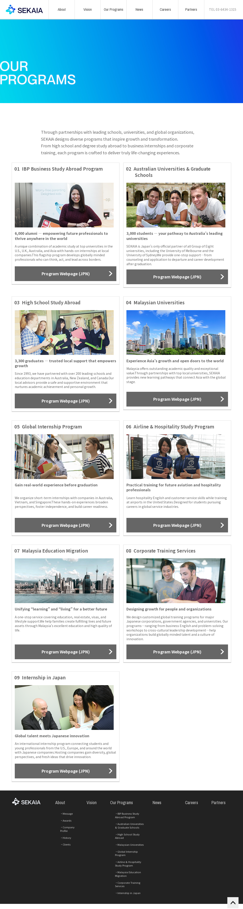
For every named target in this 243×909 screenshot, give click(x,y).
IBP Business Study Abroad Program (126, 841)
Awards (60, 844)
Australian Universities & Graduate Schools (129, 850)
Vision (88, 831)
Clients (59, 859)
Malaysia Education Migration (127, 882)
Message (60, 839)
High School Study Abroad (126, 857)
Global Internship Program (126, 867)
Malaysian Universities (122, 862)
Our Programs (117, 831)
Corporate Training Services (126, 887)
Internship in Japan (121, 892)
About (57, 831)
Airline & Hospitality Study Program (125, 874)
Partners (215, 831)
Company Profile (65, 849)
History (59, 854)
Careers (188, 831)
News (154, 831)
